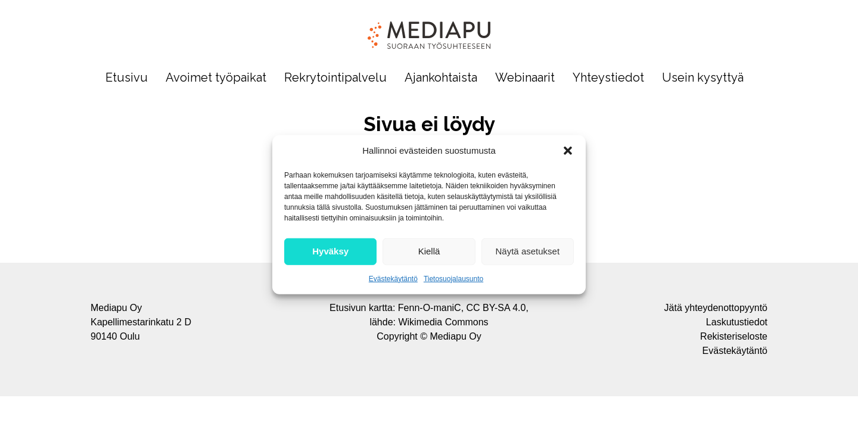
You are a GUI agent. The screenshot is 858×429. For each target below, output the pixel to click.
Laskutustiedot (736, 322)
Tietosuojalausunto (453, 278)
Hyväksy (330, 251)
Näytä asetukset (528, 251)
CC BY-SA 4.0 (496, 308)
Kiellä (429, 251)
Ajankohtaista (441, 78)
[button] (568, 151)
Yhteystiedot (608, 78)
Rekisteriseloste (733, 336)
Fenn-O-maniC (429, 308)
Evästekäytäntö (393, 278)
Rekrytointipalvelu (335, 78)
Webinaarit (525, 78)
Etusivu (126, 78)
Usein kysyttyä (703, 78)
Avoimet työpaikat (216, 78)
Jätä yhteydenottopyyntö (715, 308)
